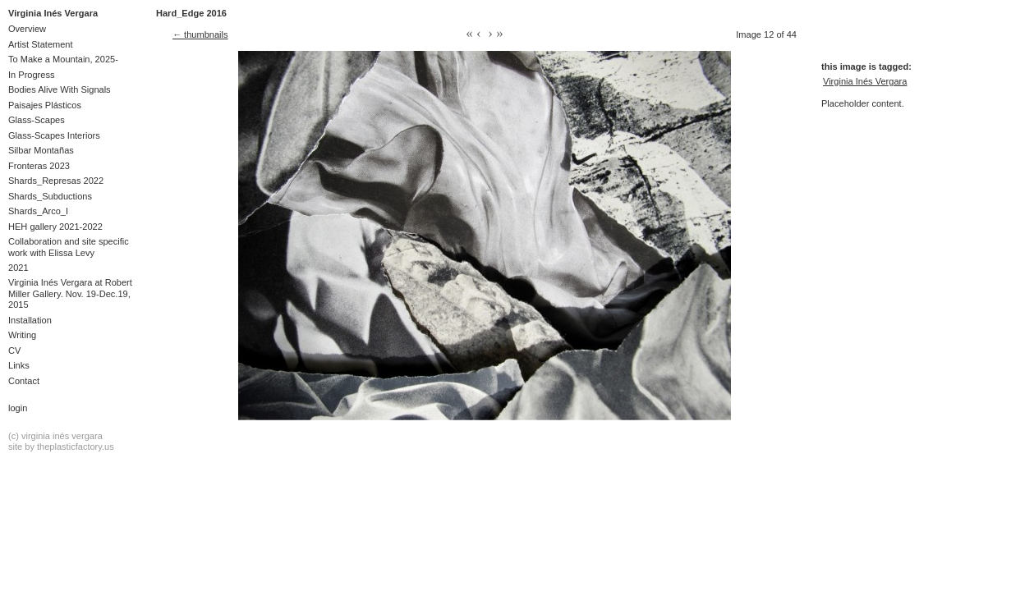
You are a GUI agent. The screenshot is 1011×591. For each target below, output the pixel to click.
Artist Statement (40, 44)
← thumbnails (200, 34)
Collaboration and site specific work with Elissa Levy (68, 246)
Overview (27, 29)
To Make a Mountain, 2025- (63, 59)
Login (17, 408)
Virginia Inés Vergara (53, 13)
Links (19, 365)
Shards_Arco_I (38, 211)
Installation (30, 320)
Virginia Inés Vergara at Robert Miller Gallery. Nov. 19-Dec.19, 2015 (70, 293)
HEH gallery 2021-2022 (55, 226)
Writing (22, 335)
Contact (23, 381)
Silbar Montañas (41, 150)
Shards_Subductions (50, 196)
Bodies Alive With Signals (59, 89)
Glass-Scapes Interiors (54, 135)
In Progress (31, 75)
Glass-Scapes (36, 120)
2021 (18, 268)
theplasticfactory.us (75, 446)
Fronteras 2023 (39, 166)
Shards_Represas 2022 (55, 181)
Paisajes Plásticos (44, 105)
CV (14, 350)
